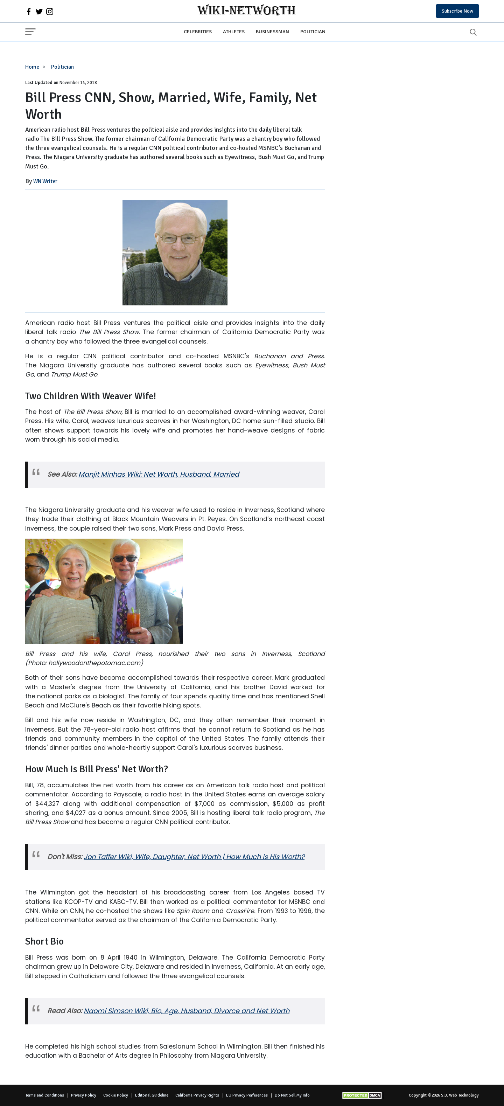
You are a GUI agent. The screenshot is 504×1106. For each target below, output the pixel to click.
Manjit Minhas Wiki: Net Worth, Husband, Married (158, 474)
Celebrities (198, 31)
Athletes (234, 31)
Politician (313, 31)
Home (32, 66)
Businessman (272, 31)
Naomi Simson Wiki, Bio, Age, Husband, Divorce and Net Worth (186, 1011)
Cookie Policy (115, 1095)
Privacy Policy (83, 1095)
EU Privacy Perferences (247, 1095)
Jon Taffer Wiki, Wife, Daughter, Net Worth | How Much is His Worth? (194, 857)
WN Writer (45, 181)
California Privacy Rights (197, 1095)
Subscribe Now (457, 11)
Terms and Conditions (44, 1095)
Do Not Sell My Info (292, 1095)
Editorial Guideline (151, 1095)
